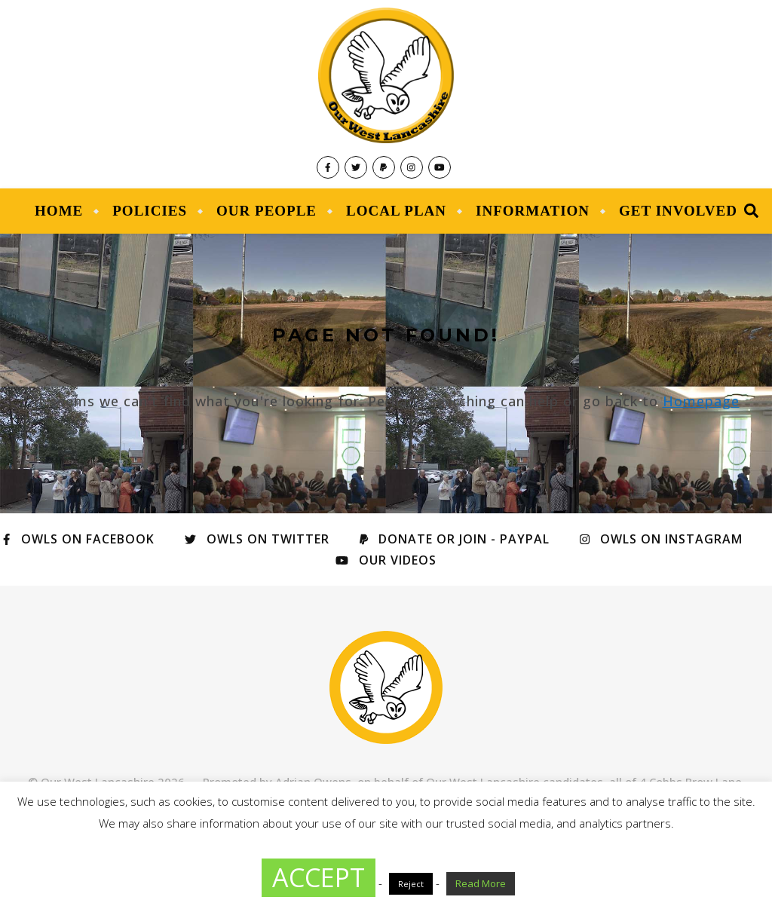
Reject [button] (411, 883)
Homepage (701, 401)
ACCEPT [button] (318, 877)
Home (59, 211)
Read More (480, 883)
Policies (149, 211)
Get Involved (678, 211)
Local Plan (396, 211)
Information (533, 211)
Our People (266, 211)
